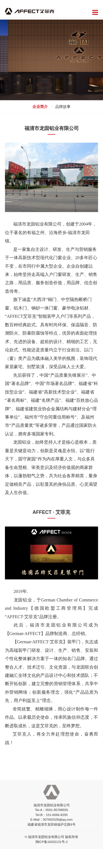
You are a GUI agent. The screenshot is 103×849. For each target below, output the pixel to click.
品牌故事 (63, 106)
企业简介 (40, 106)
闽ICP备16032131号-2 (51, 841)
